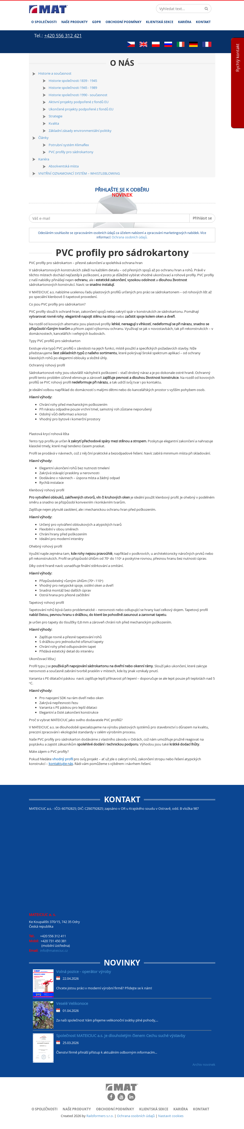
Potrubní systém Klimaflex (69, 145)
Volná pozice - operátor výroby (83, 971)
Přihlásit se (202, 218)
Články (43, 137)
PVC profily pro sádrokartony (71, 152)
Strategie (55, 116)
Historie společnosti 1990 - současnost (78, 95)
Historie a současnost (54, 73)
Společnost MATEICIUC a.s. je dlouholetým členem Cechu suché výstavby (120, 1035)
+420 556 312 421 (63, 35)
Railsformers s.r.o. (100, 1115)
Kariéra (184, 22)
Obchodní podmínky (123, 22)
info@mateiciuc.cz (54, 950)
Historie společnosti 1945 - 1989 (73, 87)
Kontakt (203, 22)
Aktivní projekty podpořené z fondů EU (78, 102)
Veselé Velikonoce (72, 1003)
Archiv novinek (204, 1064)
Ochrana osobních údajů (136, 1115)
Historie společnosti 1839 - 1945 (73, 80)
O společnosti (44, 22)
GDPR (96, 22)
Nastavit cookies (170, 1115)
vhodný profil (62, 759)
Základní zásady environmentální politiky (80, 130)
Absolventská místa (64, 166)
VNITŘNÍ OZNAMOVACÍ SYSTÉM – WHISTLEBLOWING (79, 173)
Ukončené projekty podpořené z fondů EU (81, 109)
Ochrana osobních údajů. (129, 237)
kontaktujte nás (61, 763)
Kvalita (54, 123)
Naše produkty (74, 22)
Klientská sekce (159, 22)
